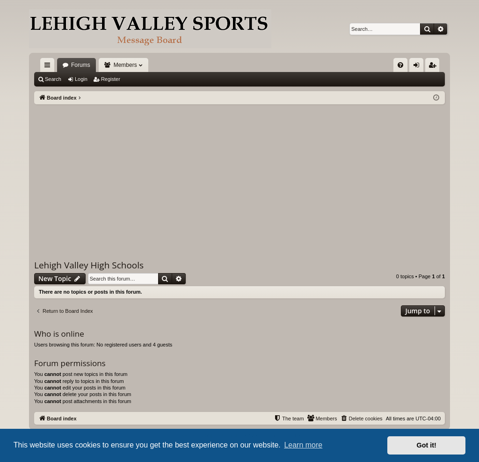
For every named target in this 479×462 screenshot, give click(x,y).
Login (81, 79)
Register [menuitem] (434, 67)
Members (125, 65)
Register (110, 79)
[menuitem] (400, 65)
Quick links (49, 67)
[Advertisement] (239, 174)
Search (53, 79)
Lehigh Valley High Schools (89, 265)
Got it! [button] (426, 445)
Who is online (59, 333)
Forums (80, 65)
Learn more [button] (303, 445)
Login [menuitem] (418, 67)
